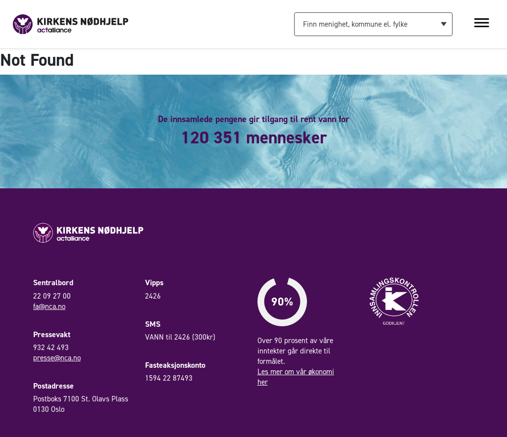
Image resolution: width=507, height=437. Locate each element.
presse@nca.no (57, 358)
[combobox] (373, 24)
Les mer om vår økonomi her (295, 377)
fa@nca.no (49, 306)
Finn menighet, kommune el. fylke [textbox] (355, 24)
